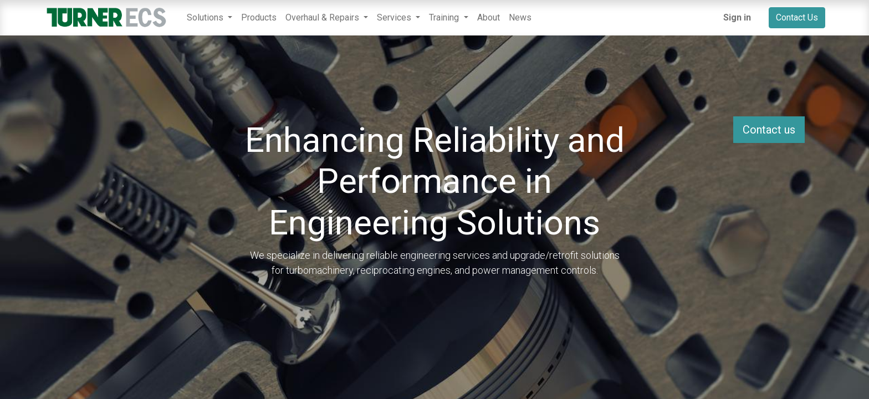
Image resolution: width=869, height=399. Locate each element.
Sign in (737, 17)
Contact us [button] (769, 129)
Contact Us (797, 17)
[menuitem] (259, 18)
